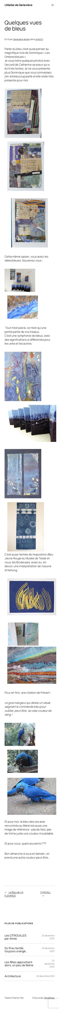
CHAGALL (45, 892)
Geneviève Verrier (21, 39)
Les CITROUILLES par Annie (15, 937)
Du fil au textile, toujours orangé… (16, 950)
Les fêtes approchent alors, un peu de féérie (19, 964)
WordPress (49, 997)
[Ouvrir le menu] (52, 5)
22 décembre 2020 (49, 963)
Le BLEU (39, 39)
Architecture (13, 976)
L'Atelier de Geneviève (18, 5)
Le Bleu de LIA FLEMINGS (14, 894)
